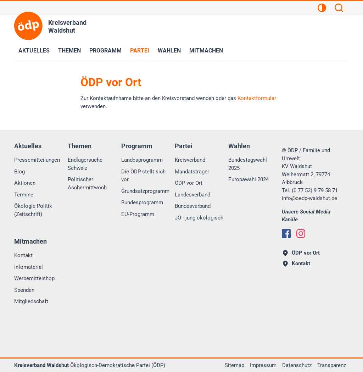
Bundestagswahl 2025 (247, 164)
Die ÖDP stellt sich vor (143, 175)
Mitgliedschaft (31, 301)
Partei (139, 50)
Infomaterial (28, 267)
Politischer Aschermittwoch (87, 183)
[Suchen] (339, 9)
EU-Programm (137, 214)
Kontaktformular (257, 98)
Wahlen (169, 50)
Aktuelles (34, 50)
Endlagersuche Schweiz (85, 164)
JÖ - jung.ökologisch (199, 218)
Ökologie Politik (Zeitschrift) (33, 210)
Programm (105, 50)
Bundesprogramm (142, 202)
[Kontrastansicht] (322, 9)
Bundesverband (193, 206)
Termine (23, 194)
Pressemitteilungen (37, 160)
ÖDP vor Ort (188, 183)
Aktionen (24, 183)
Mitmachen (206, 50)
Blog (19, 171)
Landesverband (192, 194)
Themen (69, 50)
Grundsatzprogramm (145, 191)
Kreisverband (190, 160)
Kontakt (23, 255)
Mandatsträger (192, 171)
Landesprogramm (142, 160)
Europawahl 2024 (248, 179)
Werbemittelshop (34, 278)
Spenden (24, 290)
